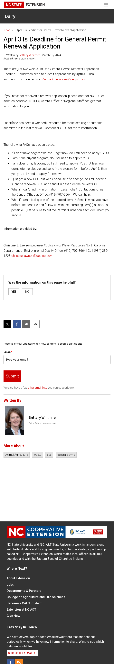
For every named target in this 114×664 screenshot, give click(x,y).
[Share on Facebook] (17, 324)
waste (37, 454)
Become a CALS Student (24, 603)
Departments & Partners (24, 591)
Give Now (13, 616)
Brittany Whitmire (29, 55)
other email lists (37, 387)
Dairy (10, 16)
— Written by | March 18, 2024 (32, 55)
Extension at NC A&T (21, 609)
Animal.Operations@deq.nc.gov (64, 79)
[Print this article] (36, 324)
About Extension (18, 578)
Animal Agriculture (16, 454)
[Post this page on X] (7, 324)
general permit (66, 454)
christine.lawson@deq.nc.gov (31, 256)
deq (49, 454)
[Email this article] (26, 324)
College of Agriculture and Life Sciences (36, 597)
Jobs (10, 584)
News (7, 30)
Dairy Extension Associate (42, 423)
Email (8, 352)
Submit (12, 376)
